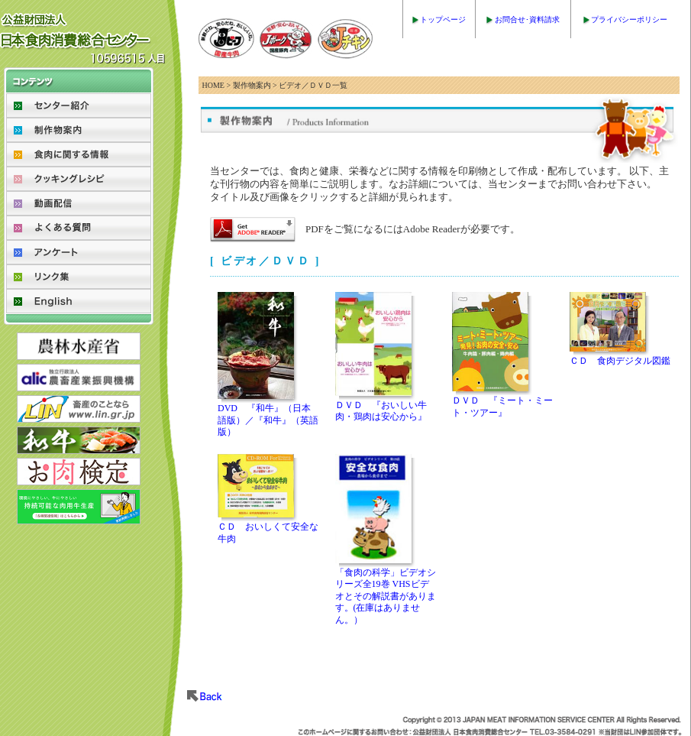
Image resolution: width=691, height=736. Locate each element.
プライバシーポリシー (629, 19)
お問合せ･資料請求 (527, 19)
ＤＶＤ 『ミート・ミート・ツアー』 (502, 406)
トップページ (443, 19)
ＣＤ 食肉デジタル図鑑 (620, 360)
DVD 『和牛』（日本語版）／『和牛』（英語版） (268, 420)
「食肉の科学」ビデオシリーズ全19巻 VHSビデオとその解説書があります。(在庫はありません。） (385, 596)
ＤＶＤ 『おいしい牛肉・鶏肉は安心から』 (381, 411)
